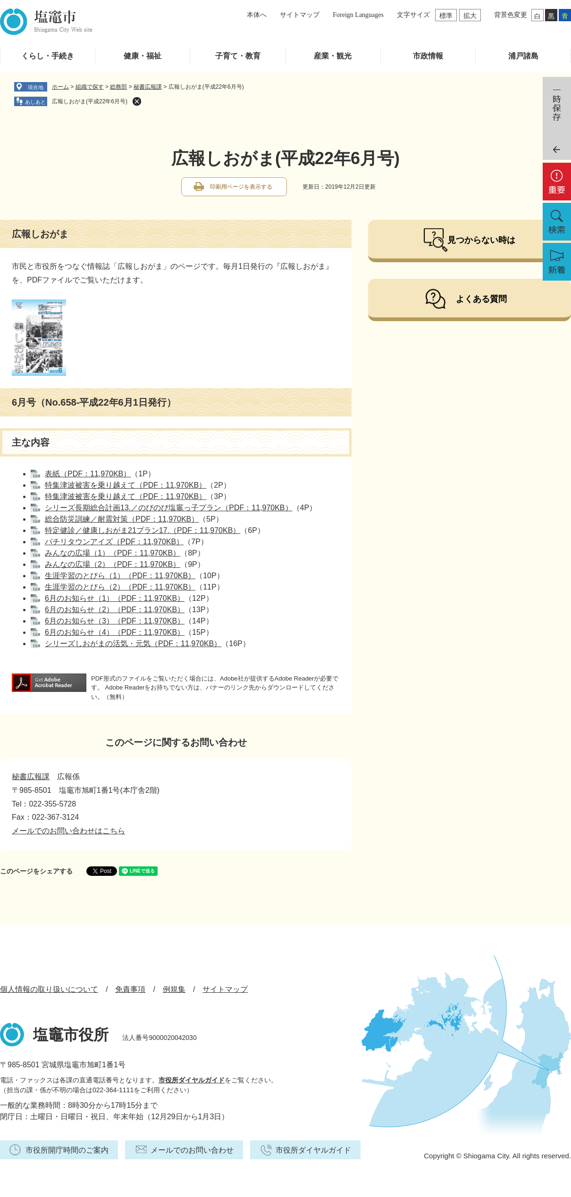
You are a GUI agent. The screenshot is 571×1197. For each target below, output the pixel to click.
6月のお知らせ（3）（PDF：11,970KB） (115, 621)
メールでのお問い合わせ (192, 1150)
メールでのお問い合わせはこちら (68, 831)
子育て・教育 (237, 56)
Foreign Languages (358, 14)
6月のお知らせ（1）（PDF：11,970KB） (115, 598)
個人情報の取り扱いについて (49, 989)
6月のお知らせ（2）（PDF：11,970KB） (115, 610)
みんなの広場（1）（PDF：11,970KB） (112, 553)
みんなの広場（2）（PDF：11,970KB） (112, 564)
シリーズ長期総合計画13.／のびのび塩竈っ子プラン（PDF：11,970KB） (169, 508)
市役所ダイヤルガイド (192, 1080)
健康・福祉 (142, 56)
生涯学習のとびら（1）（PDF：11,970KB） (120, 576)
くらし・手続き (47, 56)
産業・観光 (333, 56)
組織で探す (90, 86)
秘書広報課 (148, 86)
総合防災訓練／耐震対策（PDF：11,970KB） (122, 519)
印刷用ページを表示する (241, 186)
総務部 (118, 86)
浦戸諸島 (523, 56)
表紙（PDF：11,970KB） (88, 474)
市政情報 (428, 56)
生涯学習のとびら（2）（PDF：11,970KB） (120, 587)
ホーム (60, 86)
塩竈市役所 (71, 1034)
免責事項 (130, 989)
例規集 (174, 989)
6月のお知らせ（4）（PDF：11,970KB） (115, 632)
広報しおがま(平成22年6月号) (89, 101)
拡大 (470, 15)
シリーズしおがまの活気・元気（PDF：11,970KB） (133, 644)
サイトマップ (299, 14)
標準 (446, 15)
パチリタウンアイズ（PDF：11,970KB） (114, 542)
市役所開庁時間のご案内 (67, 1150)
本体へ (257, 14)
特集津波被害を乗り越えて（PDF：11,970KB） (125, 485)
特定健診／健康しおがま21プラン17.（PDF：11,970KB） (142, 530)
